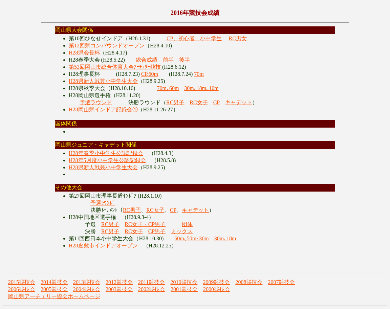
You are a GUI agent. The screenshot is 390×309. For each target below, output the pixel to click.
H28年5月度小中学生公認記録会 (107, 160)
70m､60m (168, 88)
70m (198, 74)
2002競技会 (151, 289)
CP (216, 102)
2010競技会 (183, 282)
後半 (184, 60)
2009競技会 (216, 282)
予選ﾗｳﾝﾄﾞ (102, 203)
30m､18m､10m (201, 88)
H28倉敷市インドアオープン (103, 245)
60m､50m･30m (191, 238)
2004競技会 (86, 289)
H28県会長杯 (84, 53)
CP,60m (149, 74)
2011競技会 (151, 282)
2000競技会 (216, 289)
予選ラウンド (96, 102)
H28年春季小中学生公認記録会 (106, 153)
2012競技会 (119, 282)
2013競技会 (86, 282)
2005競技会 (54, 289)
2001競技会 (184, 289)
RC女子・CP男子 (145, 224)
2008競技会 (248, 282)
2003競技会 (119, 289)
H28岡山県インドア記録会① (103, 109)
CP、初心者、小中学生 (194, 38)
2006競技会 (21, 289)
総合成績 (146, 60)
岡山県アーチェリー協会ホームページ (54, 296)
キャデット (238, 102)
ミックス (182, 231)
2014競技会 (54, 282)
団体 (187, 224)
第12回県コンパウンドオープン (107, 45)
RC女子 (199, 102)
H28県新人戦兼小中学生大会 (103, 81)
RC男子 (175, 102)
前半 (168, 60)
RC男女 (237, 38)
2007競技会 (281, 282)
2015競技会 (21, 282)
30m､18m (225, 238)
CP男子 (157, 231)
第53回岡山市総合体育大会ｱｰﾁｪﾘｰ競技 (115, 67)
